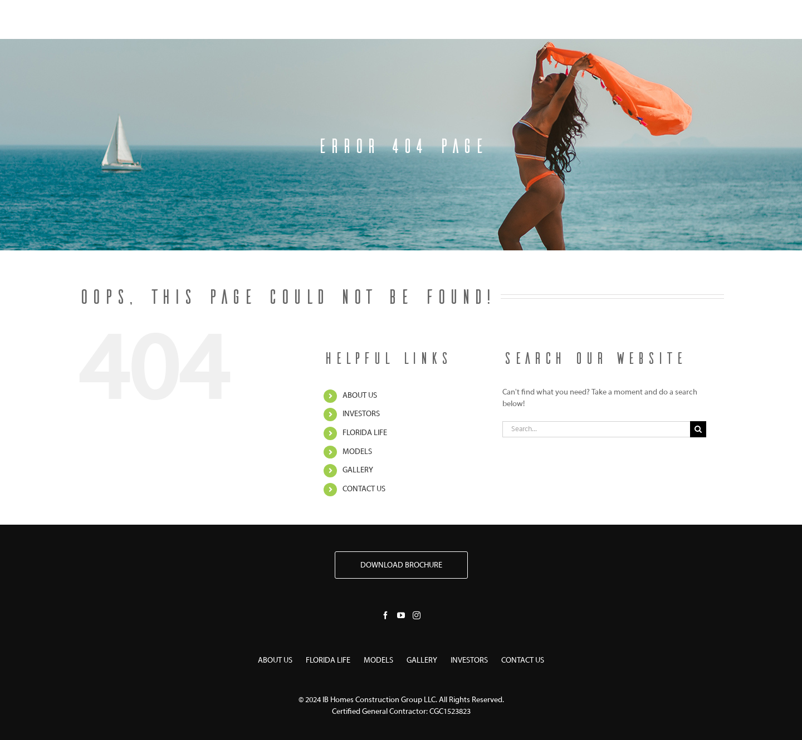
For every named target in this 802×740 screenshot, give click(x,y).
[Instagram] (416, 615)
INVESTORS (361, 414)
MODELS (357, 452)
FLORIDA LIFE (365, 433)
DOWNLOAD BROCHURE (401, 565)
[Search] (698, 429)
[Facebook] (385, 615)
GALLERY (358, 470)
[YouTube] (401, 615)
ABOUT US (360, 396)
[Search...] (596, 429)
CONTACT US (364, 489)
